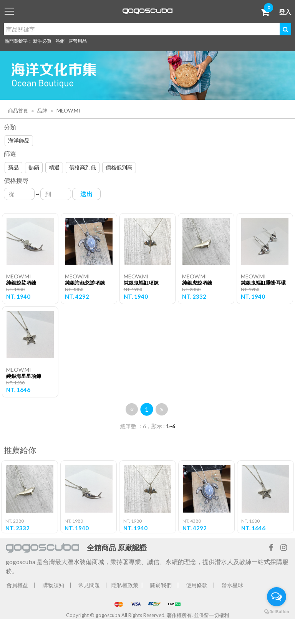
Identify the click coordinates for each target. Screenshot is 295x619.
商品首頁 (18, 111)
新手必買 (42, 41)
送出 (86, 193)
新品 (13, 167)
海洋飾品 (19, 140)
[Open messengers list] (276, 596)
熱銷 (60, 41)
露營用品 (77, 41)
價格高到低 (82, 167)
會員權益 (17, 585)
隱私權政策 (124, 585)
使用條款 (196, 585)
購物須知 (53, 585)
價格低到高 (119, 167)
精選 (54, 167)
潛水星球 (232, 585)
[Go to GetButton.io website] (276, 611)
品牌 (41, 111)
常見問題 (89, 585)
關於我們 (161, 585)
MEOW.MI (67, 111)
